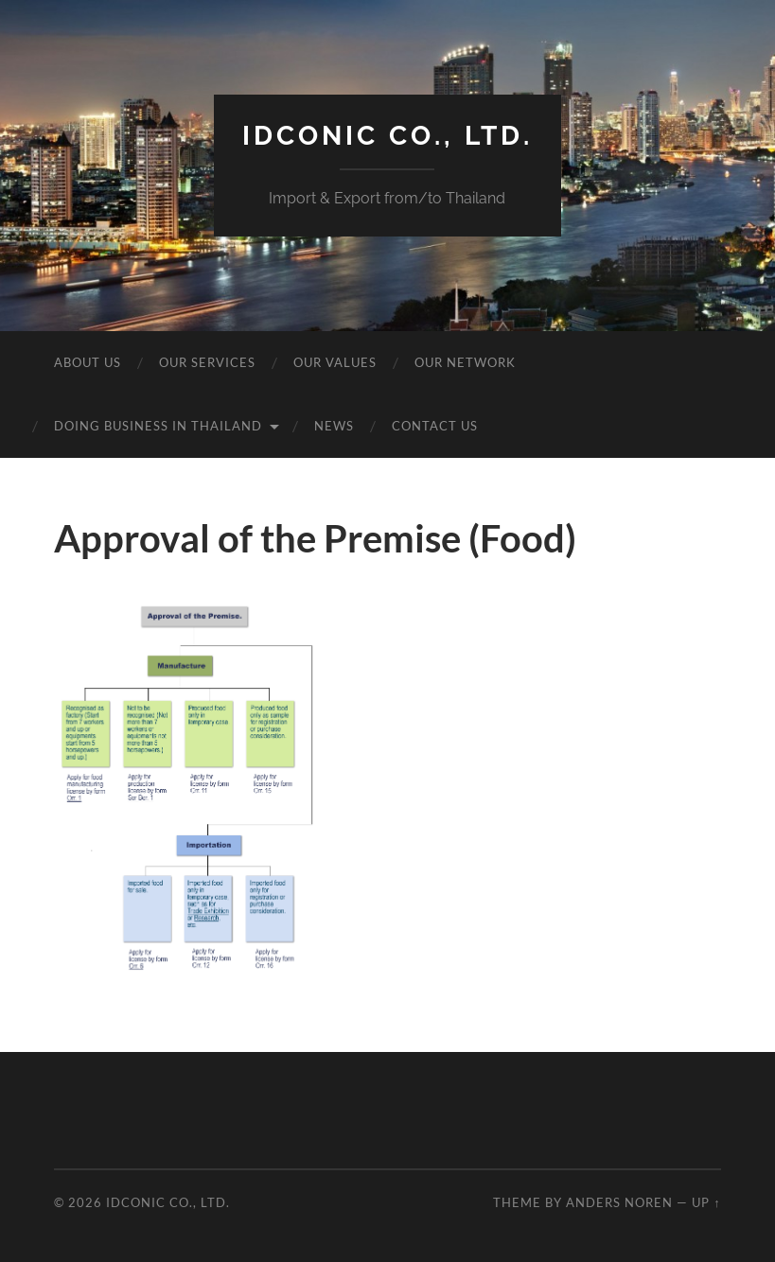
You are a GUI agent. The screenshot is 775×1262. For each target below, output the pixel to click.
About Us (87, 362)
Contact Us (435, 425)
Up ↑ (706, 1202)
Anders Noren (619, 1202)
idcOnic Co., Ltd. (387, 135)
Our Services (207, 362)
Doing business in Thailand (158, 425)
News (334, 425)
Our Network (465, 362)
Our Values (335, 362)
